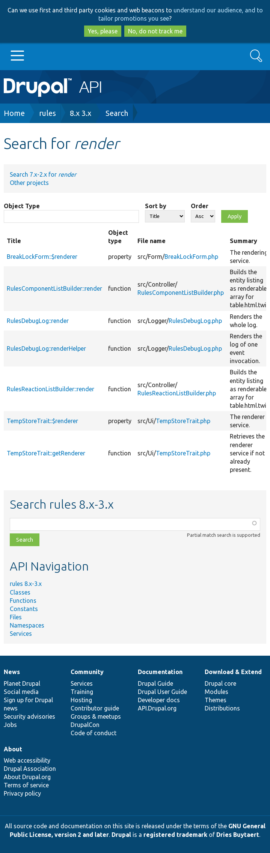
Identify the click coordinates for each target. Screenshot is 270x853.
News (12, 671)
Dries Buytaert (237, 834)
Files (16, 617)
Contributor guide (95, 708)
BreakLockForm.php (191, 256)
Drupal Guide (155, 683)
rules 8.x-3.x (26, 583)
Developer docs (159, 700)
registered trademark (175, 834)
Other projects (29, 182)
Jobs (10, 724)
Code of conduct (93, 733)
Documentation (160, 671)
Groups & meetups (96, 716)
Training (82, 691)
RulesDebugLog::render (38, 320)
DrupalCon (85, 724)
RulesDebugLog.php (195, 320)
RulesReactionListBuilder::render (50, 389)
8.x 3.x (80, 113)
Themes (215, 700)
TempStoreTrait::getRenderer (46, 453)
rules (47, 113)
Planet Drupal (22, 683)
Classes (20, 592)
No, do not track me (155, 31)
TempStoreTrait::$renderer (42, 420)
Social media (21, 691)
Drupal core (220, 683)
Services (21, 633)
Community (87, 671)
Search (117, 113)
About (13, 749)
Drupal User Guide (162, 691)
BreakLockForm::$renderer (42, 256)
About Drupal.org (27, 776)
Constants (24, 608)
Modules (216, 691)
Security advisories (29, 716)
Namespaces (27, 625)
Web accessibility (27, 760)
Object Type (22, 206)
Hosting (81, 700)
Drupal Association (30, 768)
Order (199, 206)
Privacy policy (22, 793)
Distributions (222, 708)
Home (14, 113)
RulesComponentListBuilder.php (180, 292)
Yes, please (103, 31)
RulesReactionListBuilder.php (176, 393)
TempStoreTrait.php (183, 420)
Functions (23, 600)
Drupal (121, 834)
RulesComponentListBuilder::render (54, 288)
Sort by (155, 206)
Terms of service (26, 785)
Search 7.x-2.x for (43, 174)
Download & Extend (233, 671)
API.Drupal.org (157, 708)
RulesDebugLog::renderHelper (46, 348)
